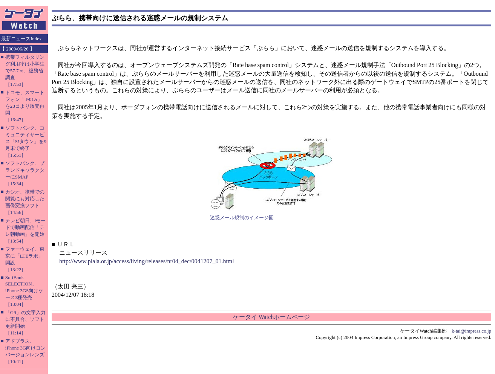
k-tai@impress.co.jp (471, 331)
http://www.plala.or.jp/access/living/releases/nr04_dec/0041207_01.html (146, 261)
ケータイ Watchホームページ (271, 317)
